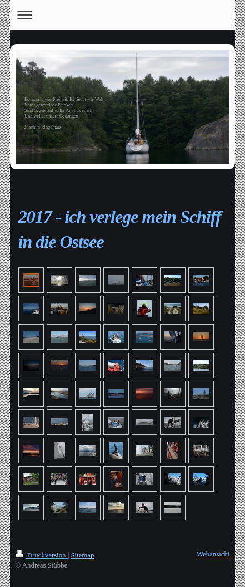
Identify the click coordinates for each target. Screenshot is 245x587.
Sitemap (82, 555)
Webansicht (213, 554)
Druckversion (42, 555)
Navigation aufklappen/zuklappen (123, 15)
